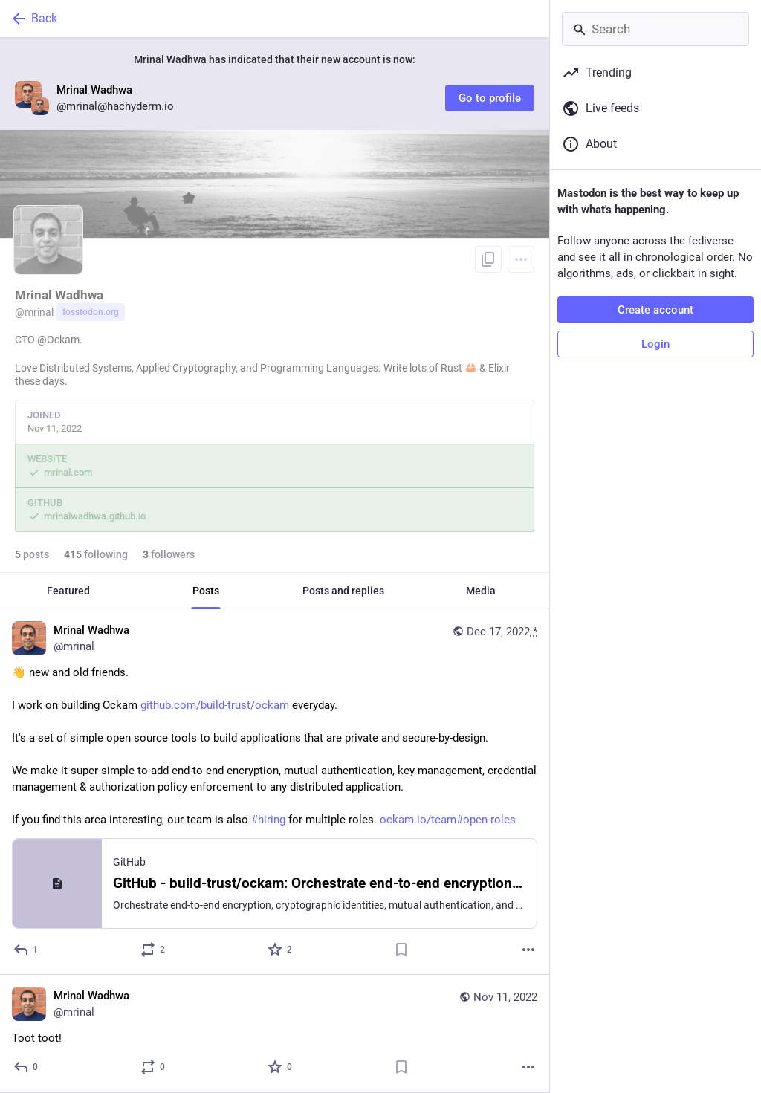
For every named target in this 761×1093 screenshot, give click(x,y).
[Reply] (26, 950)
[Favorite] (280, 950)
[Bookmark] (401, 950)
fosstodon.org (90, 312)
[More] (528, 950)
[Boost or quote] (153, 950)
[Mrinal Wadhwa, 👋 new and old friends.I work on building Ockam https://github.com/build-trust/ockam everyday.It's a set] (274, 792)
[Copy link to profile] (488, 259)
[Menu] (521, 259)
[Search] (655, 29)
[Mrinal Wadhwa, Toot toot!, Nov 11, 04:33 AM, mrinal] (274, 1033)
